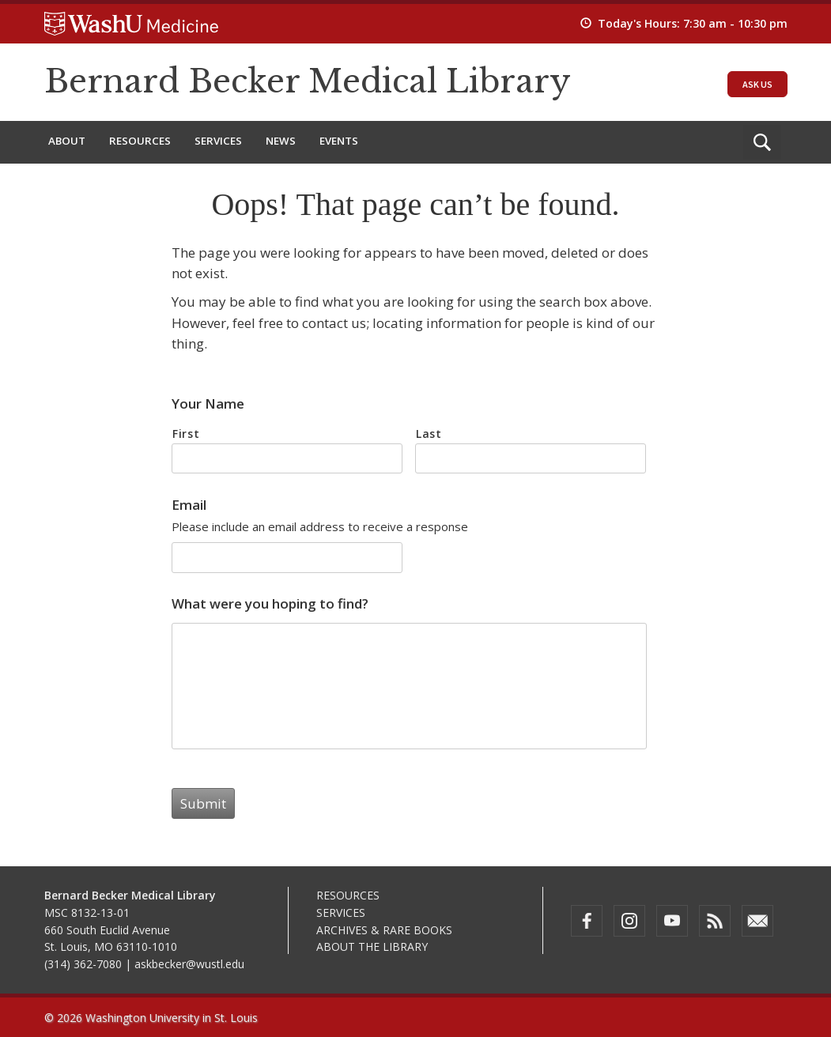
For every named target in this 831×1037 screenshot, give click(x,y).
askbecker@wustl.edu (189, 963)
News (281, 141)
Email (189, 505)
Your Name (208, 404)
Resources (140, 141)
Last (429, 433)
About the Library (372, 946)
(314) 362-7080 (83, 963)
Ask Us (757, 84)
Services (218, 141)
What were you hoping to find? (270, 604)
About (66, 141)
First (185, 433)
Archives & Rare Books (384, 929)
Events (338, 141)
